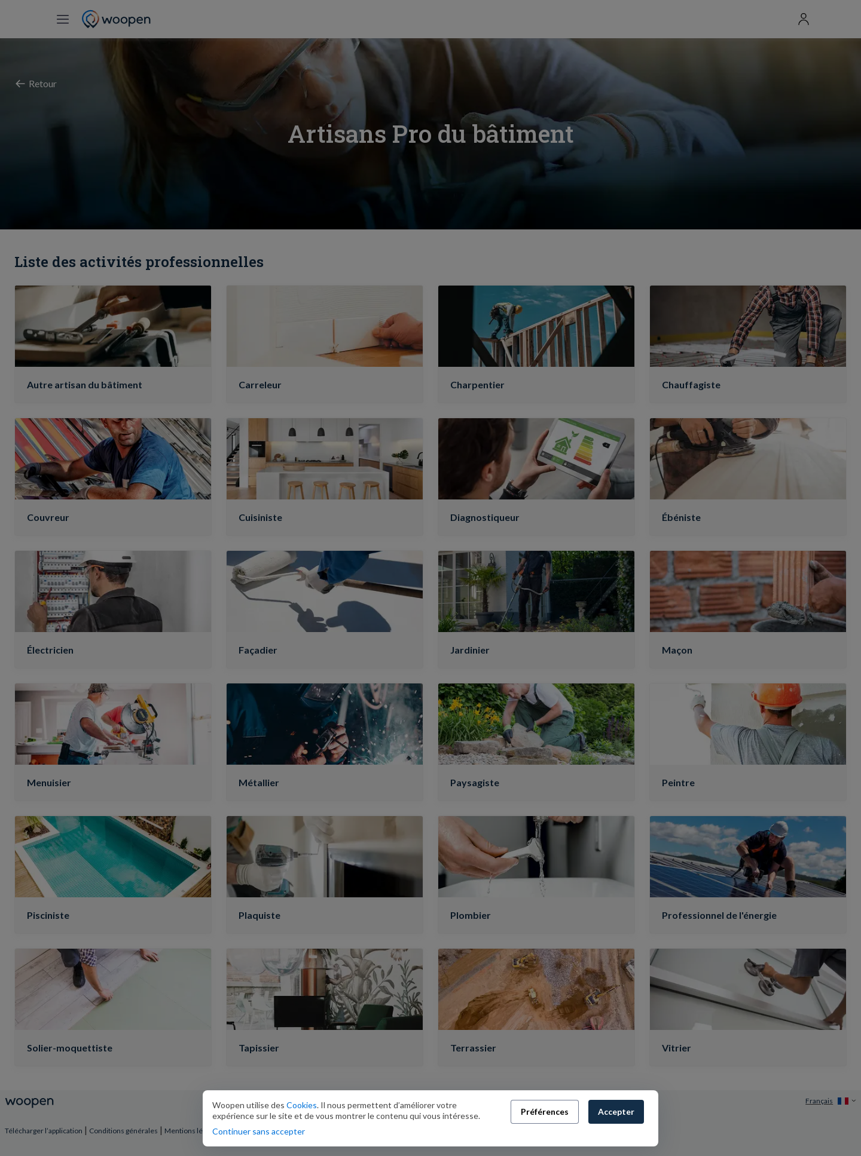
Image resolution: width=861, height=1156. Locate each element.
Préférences (545, 1111)
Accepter (616, 1111)
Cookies (301, 1105)
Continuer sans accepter (258, 1131)
